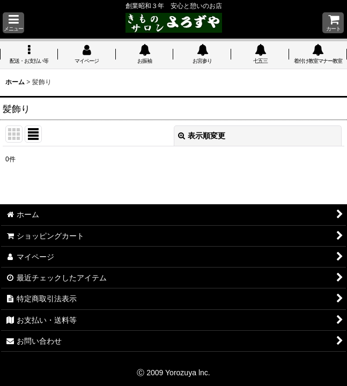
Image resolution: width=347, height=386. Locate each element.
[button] (13, 22)
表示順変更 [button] (201, 135)
